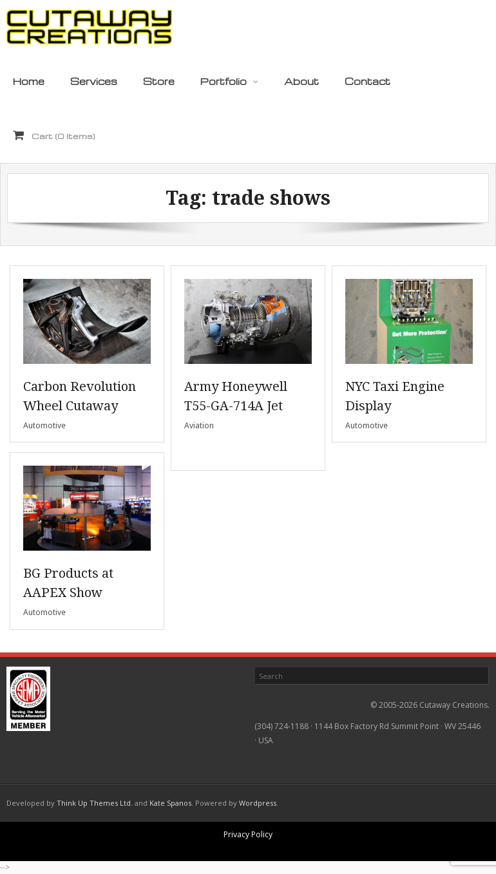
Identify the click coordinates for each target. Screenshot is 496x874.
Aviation (199, 425)
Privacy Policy (248, 834)
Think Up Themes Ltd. (95, 803)
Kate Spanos (170, 803)
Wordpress (257, 803)
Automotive (44, 425)
